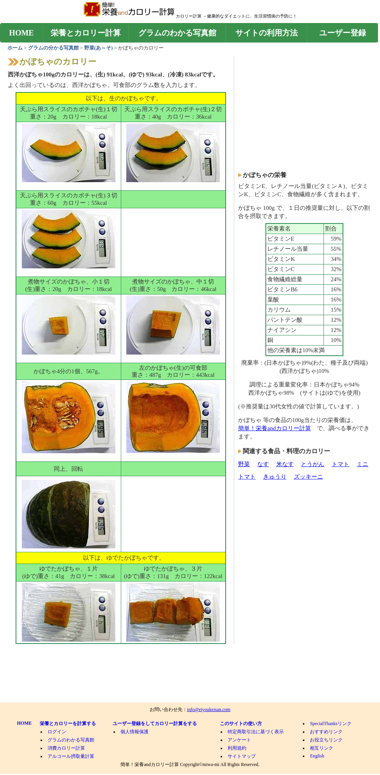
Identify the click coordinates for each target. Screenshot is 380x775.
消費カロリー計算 (66, 748)
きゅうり (274, 477)
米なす (285, 464)
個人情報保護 (134, 731)
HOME (21, 32)
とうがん (312, 464)
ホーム (15, 48)
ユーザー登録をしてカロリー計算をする (155, 723)
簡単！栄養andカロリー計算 (274, 428)
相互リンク (321, 748)
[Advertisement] (173, 247)
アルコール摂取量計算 (71, 756)
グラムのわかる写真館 (177, 32)
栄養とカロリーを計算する (68, 723)
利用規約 (237, 748)
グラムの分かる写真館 (53, 48)
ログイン (57, 731)
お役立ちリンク (326, 740)
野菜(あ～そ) (99, 48)
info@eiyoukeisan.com (208, 709)
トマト (340, 464)
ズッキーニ (308, 477)
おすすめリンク (326, 731)
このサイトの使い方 (241, 723)
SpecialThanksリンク (331, 723)
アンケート (239, 740)
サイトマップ (242, 756)
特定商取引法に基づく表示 (256, 731)
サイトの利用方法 (266, 32)
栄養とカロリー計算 (86, 32)
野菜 (244, 464)
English (317, 756)
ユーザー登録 (342, 32)
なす (263, 464)
